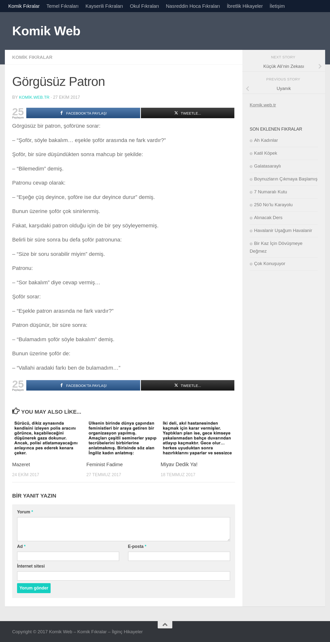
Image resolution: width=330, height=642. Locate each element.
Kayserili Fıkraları (104, 6)
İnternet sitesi (31, 565)
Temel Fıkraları (62, 6)
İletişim (277, 6)
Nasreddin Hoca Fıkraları (193, 6)
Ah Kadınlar (266, 140)
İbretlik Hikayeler (245, 6)
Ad (21, 546)
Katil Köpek (265, 153)
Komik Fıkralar (24, 6)
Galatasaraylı (267, 166)
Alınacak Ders (268, 217)
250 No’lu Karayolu (273, 204)
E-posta (137, 546)
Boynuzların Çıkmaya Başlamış (286, 178)
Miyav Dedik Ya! (179, 464)
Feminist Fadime (105, 464)
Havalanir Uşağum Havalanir (283, 230)
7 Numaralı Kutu (270, 191)
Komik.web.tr (263, 104)
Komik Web (46, 31)
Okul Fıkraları (144, 6)
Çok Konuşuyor (269, 263)
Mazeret (21, 464)
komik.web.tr (34, 97)
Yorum (25, 511)
